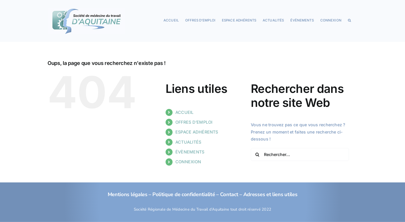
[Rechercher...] (300, 154)
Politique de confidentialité (183, 194)
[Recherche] (257, 154)
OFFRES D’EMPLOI (194, 122)
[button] (349, 20)
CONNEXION (188, 161)
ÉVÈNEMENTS (189, 151)
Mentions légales (127, 194)
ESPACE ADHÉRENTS (196, 132)
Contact (229, 194)
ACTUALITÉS (188, 142)
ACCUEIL (184, 112)
